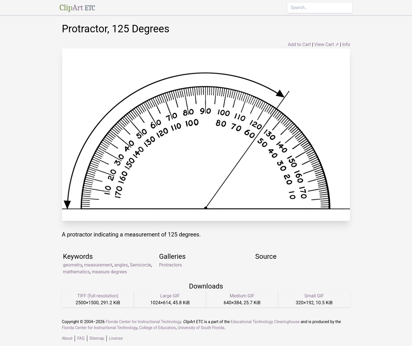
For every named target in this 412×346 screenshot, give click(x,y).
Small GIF (314, 296)
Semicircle (140, 265)
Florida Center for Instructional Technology (143, 321)
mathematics (76, 272)
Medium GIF (242, 296)
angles (121, 265)
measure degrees (109, 272)
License (116, 338)
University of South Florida (201, 327)
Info (346, 44)
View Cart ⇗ (326, 44)
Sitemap (97, 338)
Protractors (170, 265)
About (67, 338)
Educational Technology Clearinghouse (265, 321)
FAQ (80, 338)
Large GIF (170, 296)
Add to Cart (299, 44)
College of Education (157, 327)
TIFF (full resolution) (97, 296)
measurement (98, 265)
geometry (72, 265)
